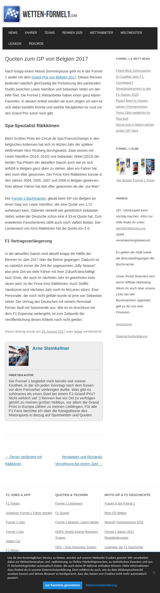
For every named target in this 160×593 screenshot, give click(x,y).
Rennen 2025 (72, 32)
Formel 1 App (15, 532)
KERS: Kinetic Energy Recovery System (76, 535)
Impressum (124, 324)
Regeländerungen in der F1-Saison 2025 (133, 91)
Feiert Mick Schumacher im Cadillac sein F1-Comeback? (133, 76)
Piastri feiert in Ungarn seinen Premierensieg (132, 103)
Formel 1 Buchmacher (28, 198)
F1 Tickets (13, 503)
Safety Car (13, 541)
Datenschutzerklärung (131, 336)
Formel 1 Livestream (68, 503)
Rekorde (36, 43)
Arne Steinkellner (50, 348)
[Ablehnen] (153, 572)
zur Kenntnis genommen (62, 585)
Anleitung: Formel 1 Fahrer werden (29, 513)
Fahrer (31, 32)
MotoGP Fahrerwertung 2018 (124, 522)
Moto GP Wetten (116, 513)
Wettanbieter (101, 32)
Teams (50, 32)
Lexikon (14, 43)
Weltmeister (131, 32)
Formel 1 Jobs (15, 522)
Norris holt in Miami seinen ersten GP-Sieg (135, 127)
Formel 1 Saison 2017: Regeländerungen (120, 535)
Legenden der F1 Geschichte (124, 547)
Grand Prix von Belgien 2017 (54, 77)
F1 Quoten (62, 513)
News (12, 32)
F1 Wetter (12, 550)
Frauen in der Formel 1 (120, 503)
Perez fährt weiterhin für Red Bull (133, 115)
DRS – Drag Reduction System (75, 547)
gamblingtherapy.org (130, 228)
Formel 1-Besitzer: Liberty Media (76, 522)
